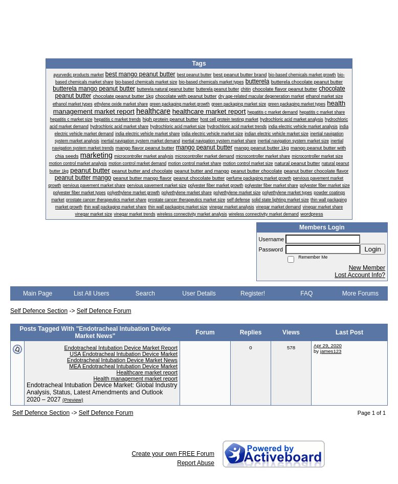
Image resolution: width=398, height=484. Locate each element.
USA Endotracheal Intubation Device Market (124, 354)
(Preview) (72, 400)
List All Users (91, 293)
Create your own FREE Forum (173, 453)
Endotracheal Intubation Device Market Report (121, 348)
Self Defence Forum (104, 310)
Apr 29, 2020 (328, 345)
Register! (252, 293)
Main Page (37, 293)
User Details (198, 293)
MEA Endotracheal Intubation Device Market (123, 366)
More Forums (360, 293)
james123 (331, 351)
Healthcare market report (147, 372)
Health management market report (136, 378)
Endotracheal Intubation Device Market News (122, 360)
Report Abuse (195, 463)
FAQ (306, 293)
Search (145, 293)
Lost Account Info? (360, 275)
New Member (367, 267)
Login (372, 249)
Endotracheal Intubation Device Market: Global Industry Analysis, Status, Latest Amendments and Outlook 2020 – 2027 (102, 392)
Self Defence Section (39, 310)
